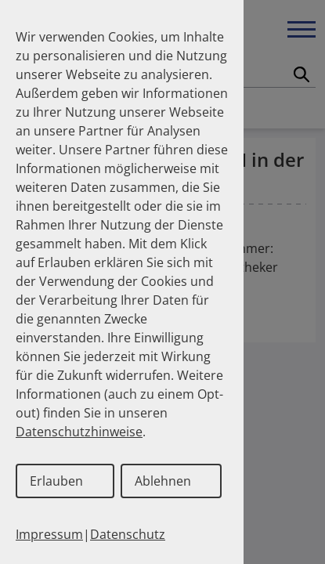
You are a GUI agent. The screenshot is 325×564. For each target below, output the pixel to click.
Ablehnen (163, 481)
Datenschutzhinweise (79, 431)
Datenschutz (127, 534)
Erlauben (56, 481)
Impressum (49, 534)
